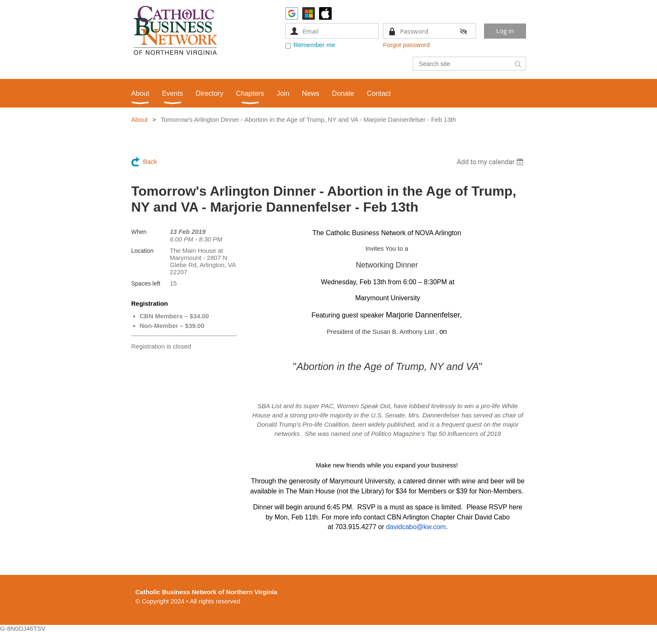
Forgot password (406, 44)
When (139, 231)
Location (142, 250)
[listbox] (491, 162)
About (139, 119)
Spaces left (145, 283)
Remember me (314, 44)
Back (150, 161)
